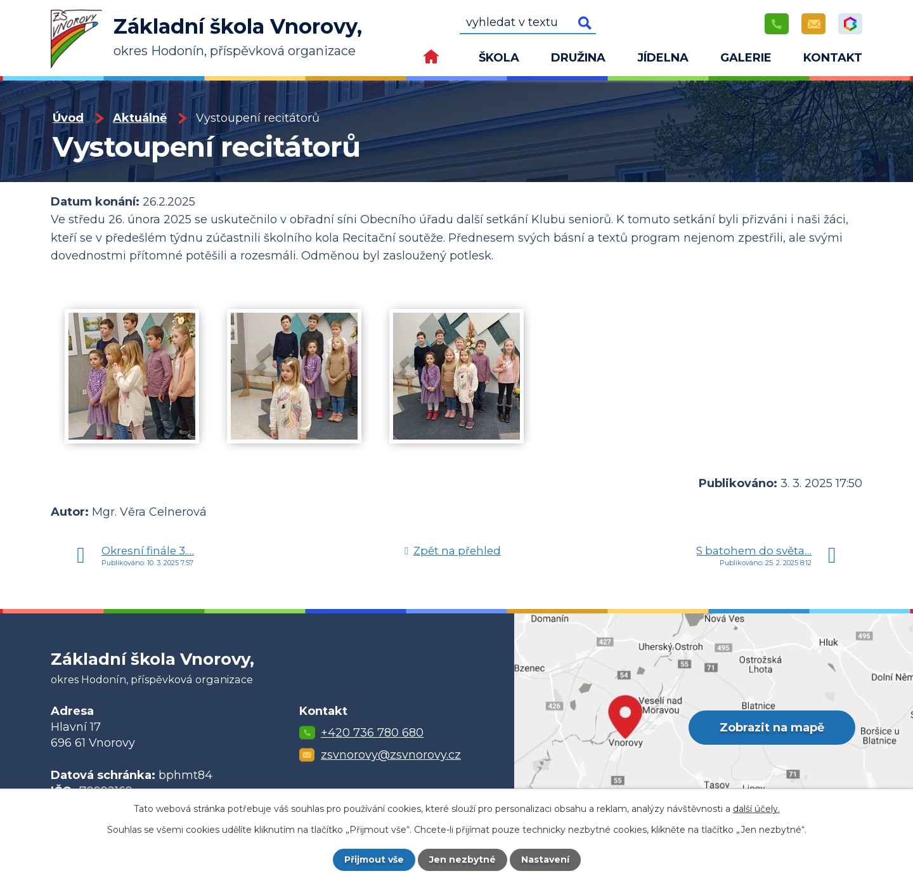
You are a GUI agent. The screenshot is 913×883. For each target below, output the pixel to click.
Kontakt (832, 58)
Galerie (746, 58)
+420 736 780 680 (372, 733)
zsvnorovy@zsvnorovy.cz (391, 755)
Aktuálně (140, 118)
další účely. (756, 808)
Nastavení (545, 859)
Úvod (431, 60)
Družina (578, 58)
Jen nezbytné (462, 859)
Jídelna (663, 58)
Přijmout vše (374, 859)
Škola (499, 58)
